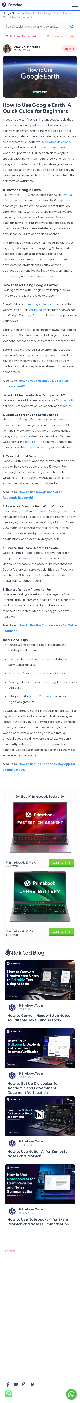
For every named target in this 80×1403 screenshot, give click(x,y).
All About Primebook (21, 35)
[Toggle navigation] (75, 5)
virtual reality (37, 310)
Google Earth (65, 400)
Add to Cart (61, 863)
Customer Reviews (60, 35)
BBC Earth (32, 442)
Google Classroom (40, 696)
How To (18, 13)
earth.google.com (40, 304)
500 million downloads (57, 142)
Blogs (7, 13)
